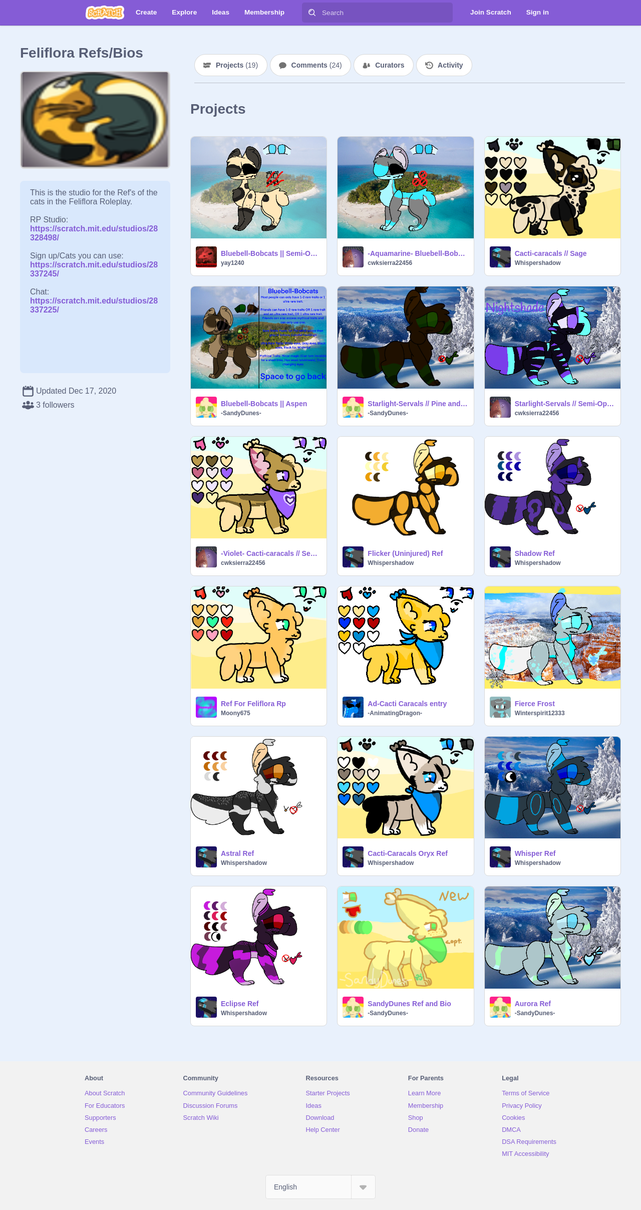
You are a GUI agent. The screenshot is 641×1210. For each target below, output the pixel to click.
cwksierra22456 (390, 262)
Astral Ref (237, 853)
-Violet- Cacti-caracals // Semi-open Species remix (270, 553)
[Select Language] (320, 1187)
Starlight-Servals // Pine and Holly (417, 404)
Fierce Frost (535, 704)
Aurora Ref (533, 1004)
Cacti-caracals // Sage (551, 253)
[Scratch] (105, 12)
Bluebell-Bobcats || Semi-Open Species (270, 253)
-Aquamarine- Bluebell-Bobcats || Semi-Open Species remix (417, 253)
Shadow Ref (535, 553)
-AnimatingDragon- (395, 713)
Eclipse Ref (239, 1004)
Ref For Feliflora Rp (253, 704)
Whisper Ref (535, 853)
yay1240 (232, 262)
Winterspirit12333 (540, 713)
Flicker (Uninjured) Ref (405, 553)
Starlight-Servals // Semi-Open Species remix (564, 404)
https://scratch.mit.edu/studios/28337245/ (94, 264)
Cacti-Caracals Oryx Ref (408, 853)
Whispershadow (538, 262)
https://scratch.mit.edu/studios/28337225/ (94, 300)
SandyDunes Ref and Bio (409, 1004)
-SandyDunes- (241, 413)
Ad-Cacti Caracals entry (407, 704)
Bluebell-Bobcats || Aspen (264, 404)
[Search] (312, 13)
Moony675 (235, 713)
